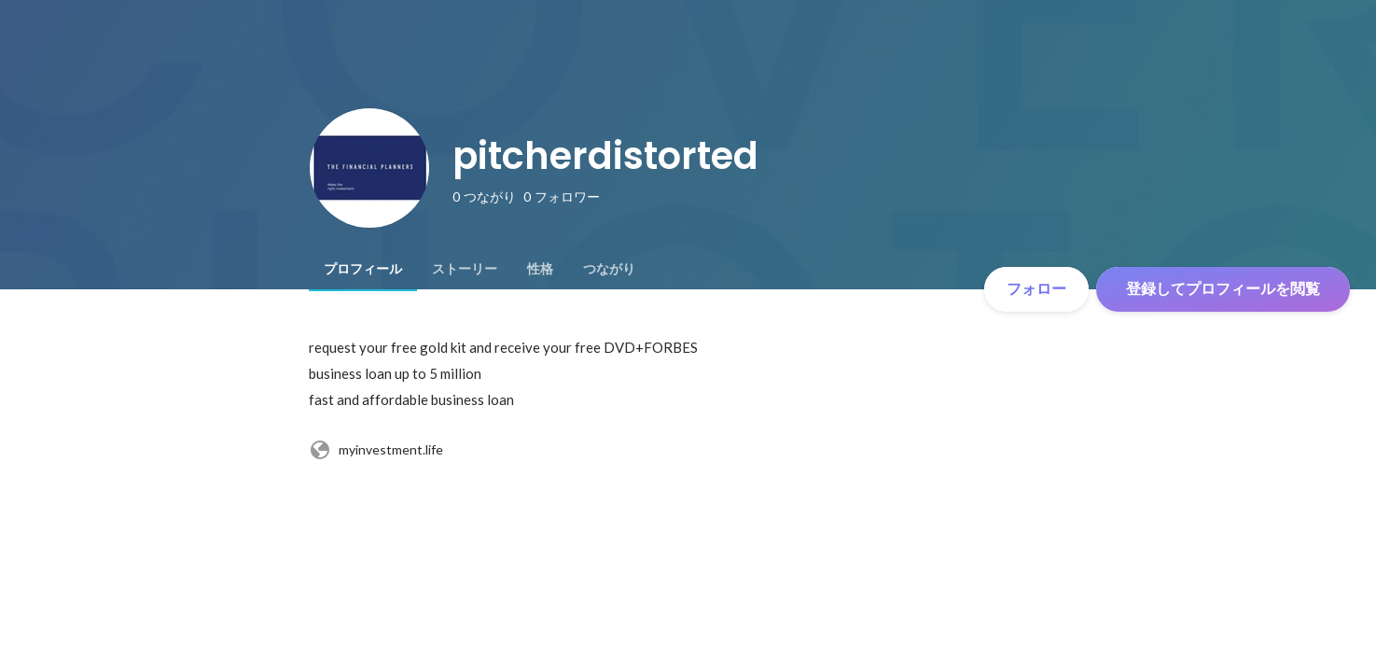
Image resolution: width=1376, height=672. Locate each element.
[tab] (363, 268)
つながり (609, 268)
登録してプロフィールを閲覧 (1223, 289)
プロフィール (363, 268)
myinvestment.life (376, 450)
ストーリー (464, 268)
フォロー (1036, 289)
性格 (540, 268)
